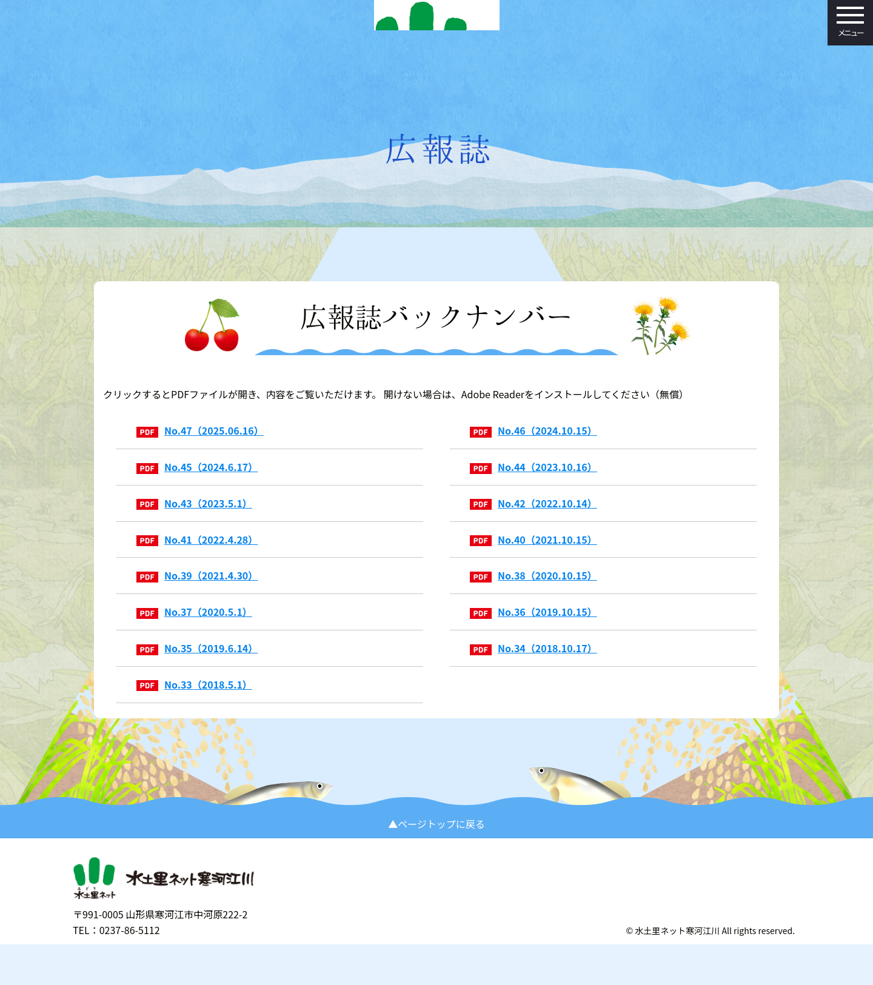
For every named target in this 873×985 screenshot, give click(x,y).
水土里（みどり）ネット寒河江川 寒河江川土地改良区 (436, 51)
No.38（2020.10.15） (533, 594)
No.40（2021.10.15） (533, 557)
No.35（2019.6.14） (197, 666)
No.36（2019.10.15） (533, 630)
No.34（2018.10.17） (533, 666)
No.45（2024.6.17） (197, 485)
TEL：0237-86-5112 (116, 964)
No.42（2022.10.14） (533, 521)
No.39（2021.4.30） (197, 594)
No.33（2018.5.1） (194, 702)
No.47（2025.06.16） (200, 448)
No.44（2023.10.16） (533, 485)
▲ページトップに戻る (436, 854)
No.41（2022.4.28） (197, 557)
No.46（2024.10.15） (533, 448)
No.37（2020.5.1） (194, 630)
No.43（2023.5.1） (194, 521)
